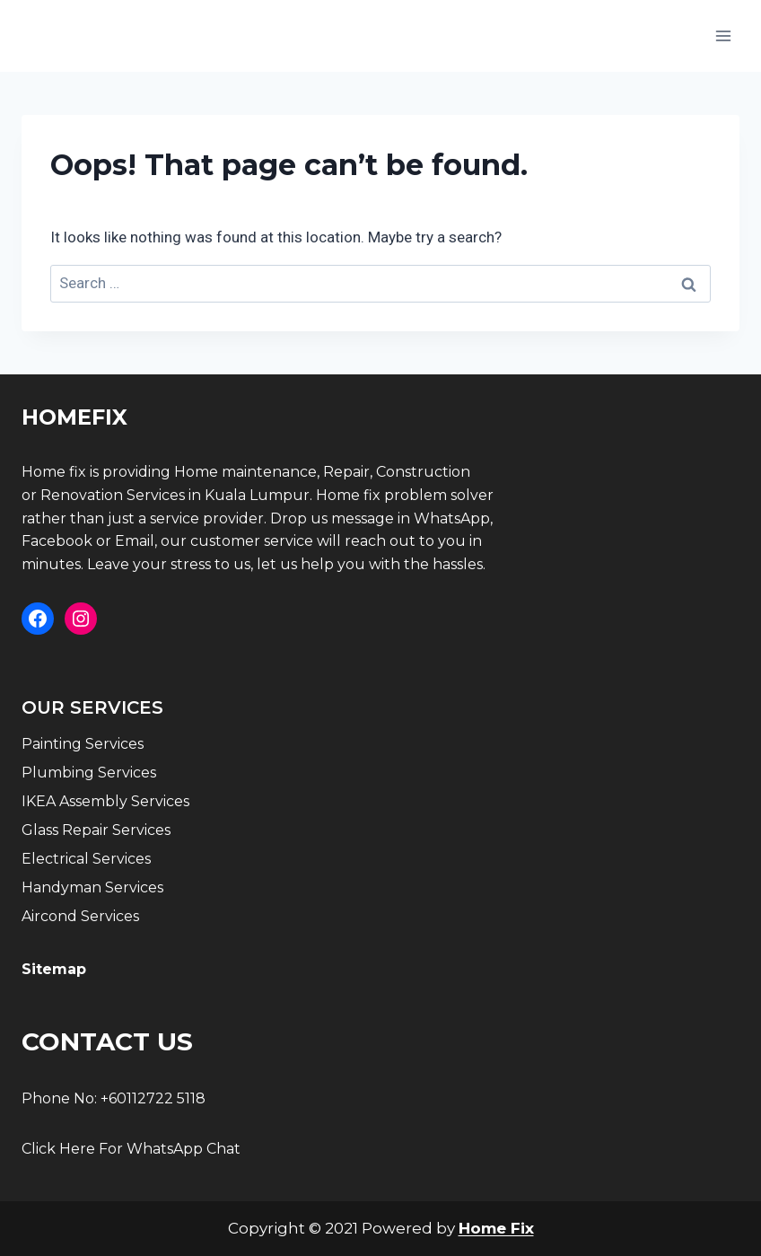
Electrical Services (86, 858)
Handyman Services (92, 887)
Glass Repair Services (96, 830)
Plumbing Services (89, 772)
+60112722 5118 (153, 1098)
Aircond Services (80, 916)
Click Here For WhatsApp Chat (131, 1148)
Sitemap (54, 969)
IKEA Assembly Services (105, 801)
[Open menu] (722, 35)
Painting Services (83, 743)
